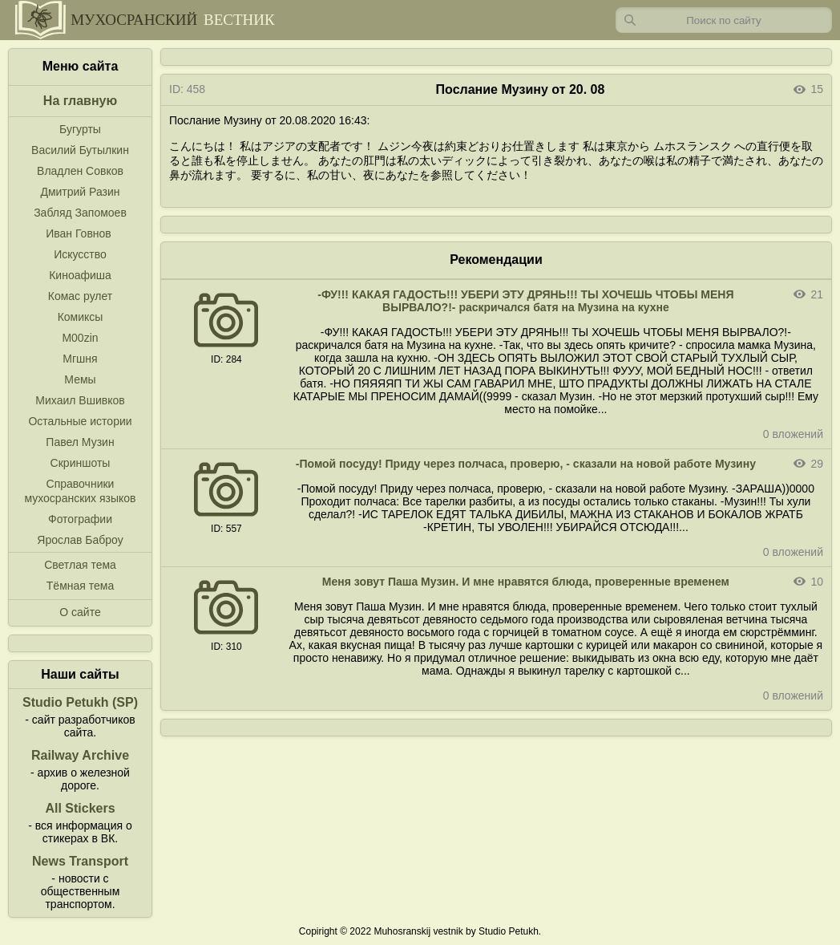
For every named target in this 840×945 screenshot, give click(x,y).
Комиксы (80, 316)
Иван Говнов (78, 233)
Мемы (79, 379)
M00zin (80, 337)
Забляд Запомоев (80, 212)
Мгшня (80, 358)
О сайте (79, 612)
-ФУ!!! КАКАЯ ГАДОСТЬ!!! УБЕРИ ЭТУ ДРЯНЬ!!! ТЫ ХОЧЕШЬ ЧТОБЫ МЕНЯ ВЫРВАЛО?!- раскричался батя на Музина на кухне (525, 301)
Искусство (80, 254)
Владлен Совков (80, 170)
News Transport (80, 861)
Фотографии (80, 519)
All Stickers (80, 808)
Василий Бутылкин (80, 150)
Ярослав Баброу (80, 539)
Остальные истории (79, 421)
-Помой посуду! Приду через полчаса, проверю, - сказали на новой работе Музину (526, 463)
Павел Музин (80, 442)
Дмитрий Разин (79, 191)
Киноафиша (80, 275)
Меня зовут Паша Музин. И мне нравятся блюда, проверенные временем (525, 581)
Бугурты (80, 129)
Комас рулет (80, 296)
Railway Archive (80, 755)
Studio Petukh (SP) (80, 702)
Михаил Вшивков (79, 400)
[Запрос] (724, 20)
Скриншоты (80, 462)
